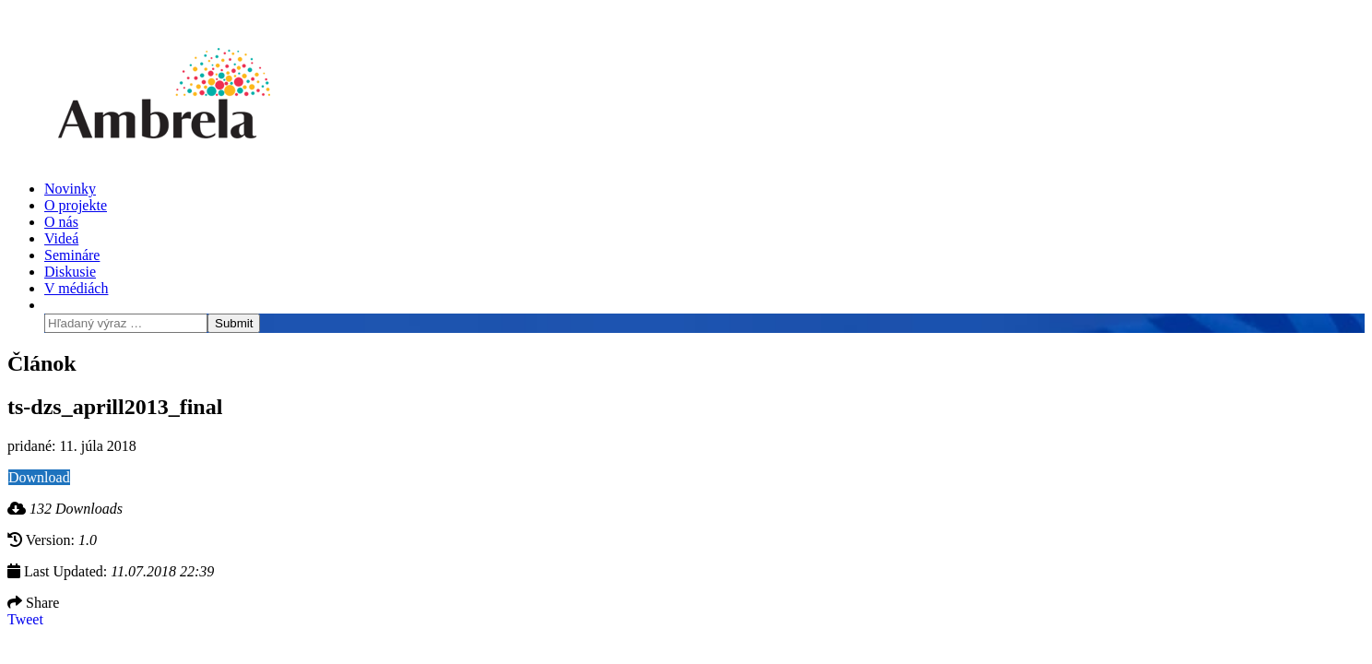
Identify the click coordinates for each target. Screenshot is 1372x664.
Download (39, 477)
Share (33, 603)
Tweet (25, 619)
